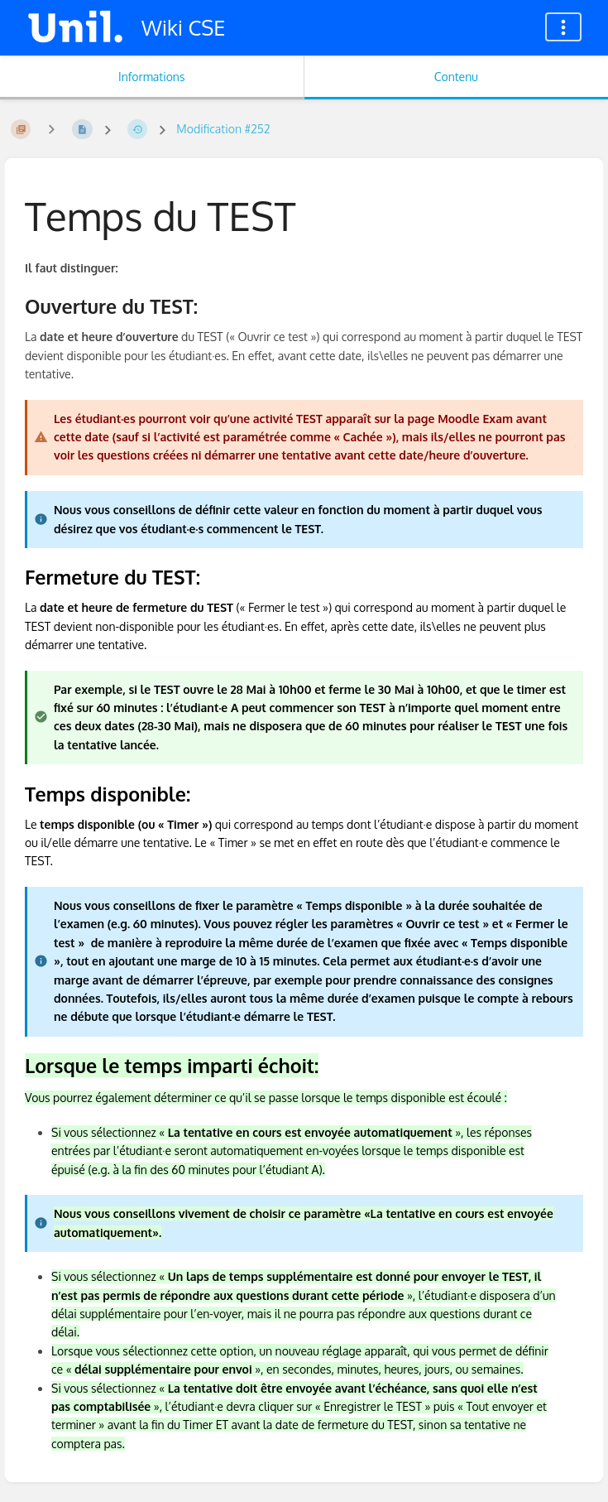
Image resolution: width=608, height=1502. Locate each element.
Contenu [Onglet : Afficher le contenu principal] (456, 77)
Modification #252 (223, 129)
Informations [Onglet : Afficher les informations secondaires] (151, 77)
